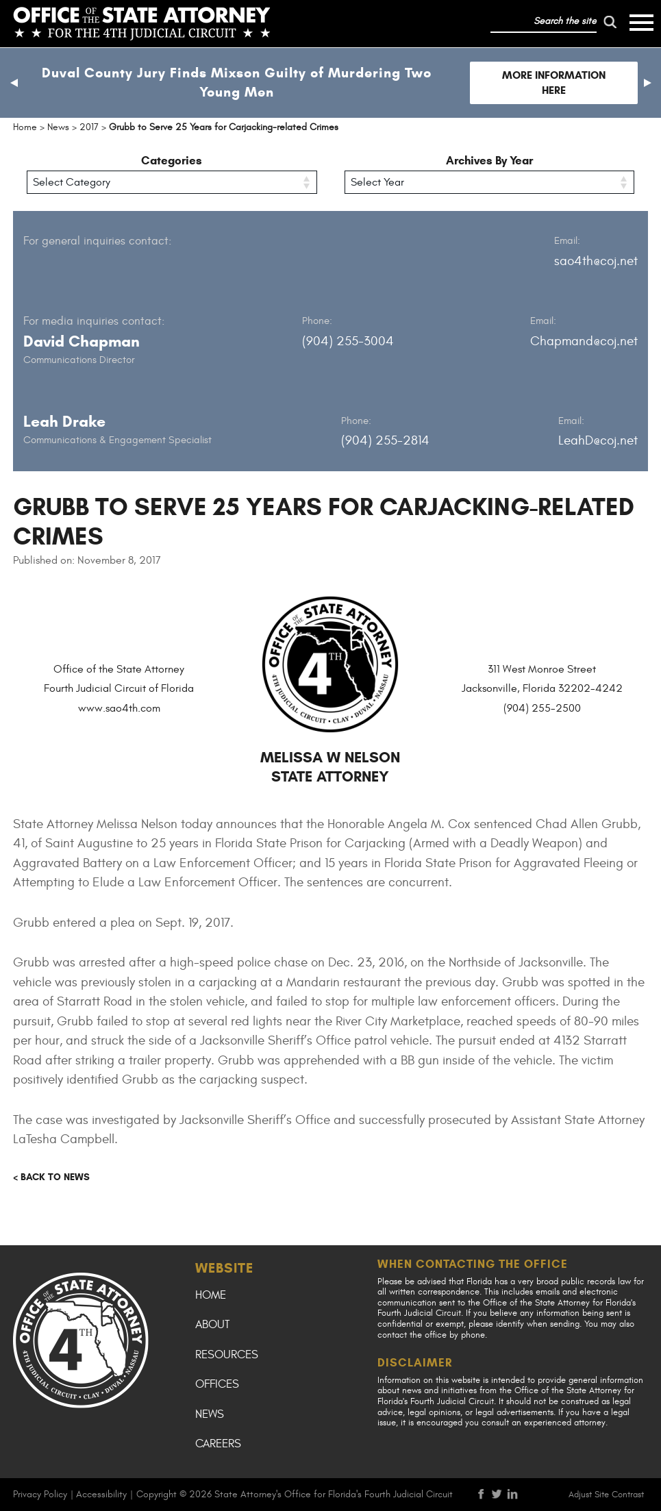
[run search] (610, 22)
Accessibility (101, 1494)
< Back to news (51, 1177)
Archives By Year (489, 160)
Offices (217, 1384)
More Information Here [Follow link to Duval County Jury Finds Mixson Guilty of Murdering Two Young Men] (554, 82)
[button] (13, 83)
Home (210, 1295)
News (209, 1414)
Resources (226, 1355)
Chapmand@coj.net (584, 341)
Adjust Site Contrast (606, 1494)
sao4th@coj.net (596, 261)
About (212, 1325)
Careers (218, 1444)
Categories (171, 160)
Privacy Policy (40, 1494)
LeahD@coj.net (598, 440)
